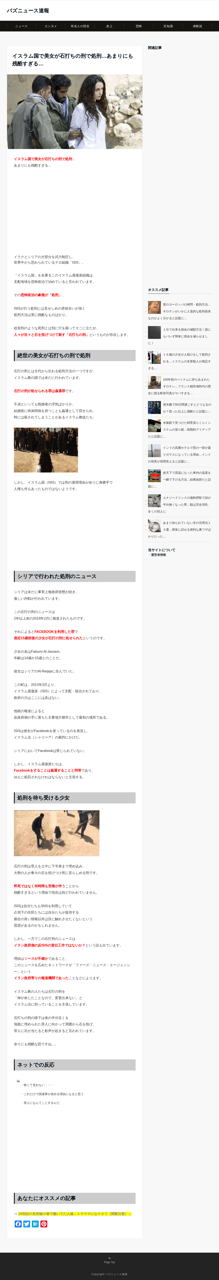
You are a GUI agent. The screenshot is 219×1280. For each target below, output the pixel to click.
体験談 (197, 26)
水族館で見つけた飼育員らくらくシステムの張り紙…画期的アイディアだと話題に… (179, 429)
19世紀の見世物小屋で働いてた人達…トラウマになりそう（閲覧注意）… (75, 1214)
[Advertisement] (75, 219)
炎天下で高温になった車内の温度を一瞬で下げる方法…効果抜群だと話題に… (179, 479)
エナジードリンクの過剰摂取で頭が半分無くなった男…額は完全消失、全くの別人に (179, 504)
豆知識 (168, 26)
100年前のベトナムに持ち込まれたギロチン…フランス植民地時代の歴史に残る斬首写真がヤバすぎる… (179, 386)
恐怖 (139, 26)
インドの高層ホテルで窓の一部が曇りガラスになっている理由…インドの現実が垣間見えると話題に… (179, 454)
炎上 (109, 26)
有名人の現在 (80, 26)
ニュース (21, 26)
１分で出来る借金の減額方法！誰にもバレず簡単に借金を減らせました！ (179, 336)
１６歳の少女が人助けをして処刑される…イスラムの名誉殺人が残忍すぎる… (179, 361)
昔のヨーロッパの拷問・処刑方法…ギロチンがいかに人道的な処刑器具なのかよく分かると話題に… (179, 311)
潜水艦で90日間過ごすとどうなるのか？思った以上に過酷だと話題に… (187, 408)
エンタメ (51, 26)
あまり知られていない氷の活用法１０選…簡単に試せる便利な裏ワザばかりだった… (179, 529)
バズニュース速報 (28, 10)
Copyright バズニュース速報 (110, 1274)
